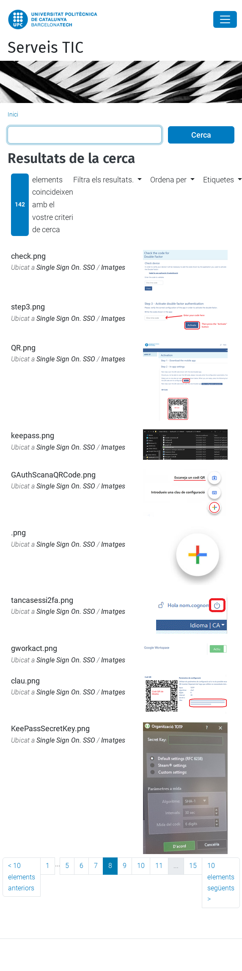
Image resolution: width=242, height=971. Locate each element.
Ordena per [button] (168, 179)
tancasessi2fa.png (42, 600)
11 (159, 866)
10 (141, 866)
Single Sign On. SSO (65, 267)
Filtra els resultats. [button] (103, 179)
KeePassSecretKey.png (50, 728)
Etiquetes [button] (218, 179)
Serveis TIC (45, 47)
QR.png (23, 347)
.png (18, 532)
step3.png (28, 306)
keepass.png (32, 435)
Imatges (113, 267)
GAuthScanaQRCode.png (53, 474)
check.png (28, 256)
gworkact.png (34, 648)
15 (193, 866)
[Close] (225, 19)
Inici (13, 114)
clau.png (25, 680)
